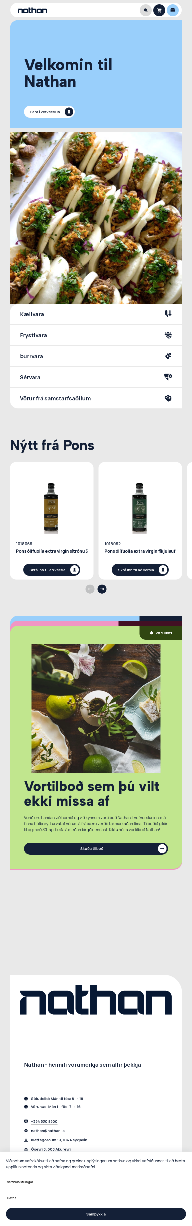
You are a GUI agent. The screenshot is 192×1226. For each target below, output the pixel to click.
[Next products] (102, 589)
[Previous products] (90, 589)
